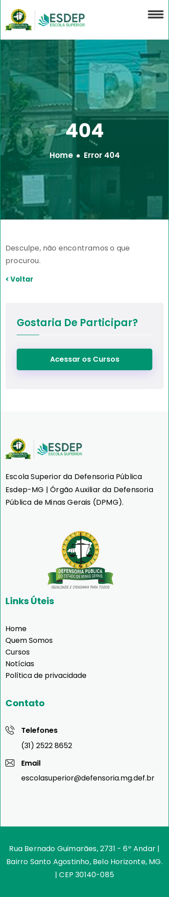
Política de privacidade (46, 675)
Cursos (17, 652)
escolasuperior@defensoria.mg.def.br (88, 778)
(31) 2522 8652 (46, 745)
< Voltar (19, 279)
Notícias (19, 664)
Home (61, 155)
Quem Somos (29, 640)
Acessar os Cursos (84, 359)
